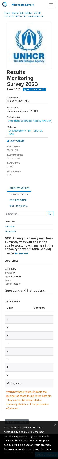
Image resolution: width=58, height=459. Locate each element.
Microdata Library (23, 4)
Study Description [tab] (20, 188)
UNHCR (37, 13)
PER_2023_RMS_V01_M (15, 16)
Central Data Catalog (22, 13)
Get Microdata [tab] (19, 205)
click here (45, 449)
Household (10, 231)
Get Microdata (34, 89)
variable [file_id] (35, 16)
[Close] (55, 424)
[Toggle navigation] (51, 5)
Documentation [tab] (18, 200)
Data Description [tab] (19, 194)
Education (10, 226)
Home (7, 13)
